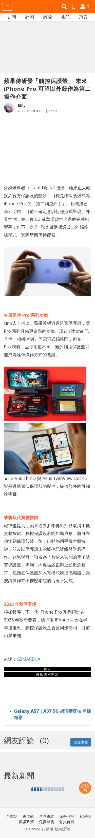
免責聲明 (46, 821)
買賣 (83, 16)
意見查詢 (46, 816)
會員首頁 (66, 821)
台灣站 (11, 816)
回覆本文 (81, 742)
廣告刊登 (66, 816)
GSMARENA (28, 659)
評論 (85, 787)
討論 (47, 16)
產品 (65, 16)
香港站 (28, 816)
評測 (29, 16)
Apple (52, 111)
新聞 (11, 16)
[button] (65, 7)
